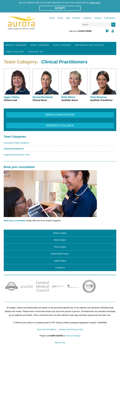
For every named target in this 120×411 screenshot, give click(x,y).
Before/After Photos (89, 45)
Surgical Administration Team (17, 154)
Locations (87, 18)
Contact (97, 18)
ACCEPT (60, 8)
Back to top (60, 342)
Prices (60, 18)
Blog (68, 18)
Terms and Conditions (46, 329)
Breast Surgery (16, 45)
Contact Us (35, 52)
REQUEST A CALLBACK (60, 125)
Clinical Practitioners (14, 149)
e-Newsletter (109, 18)
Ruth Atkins (68, 97)
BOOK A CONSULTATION (60, 114)
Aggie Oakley (11, 97)
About (52, 18)
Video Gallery (15, 52)
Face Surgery (62, 45)
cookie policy (94, 2)
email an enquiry (73, 336)
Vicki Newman (98, 97)
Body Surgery (40, 45)
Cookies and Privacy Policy (71, 329)
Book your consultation (15, 220)
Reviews (76, 18)
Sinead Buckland (43, 97)
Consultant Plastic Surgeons (16, 143)
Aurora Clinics (21, 25)
